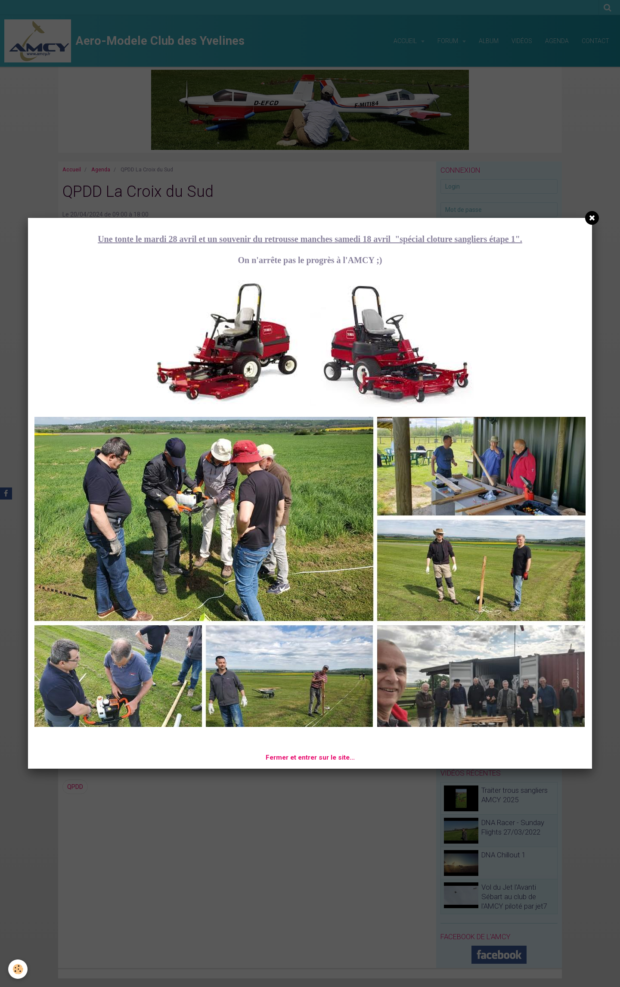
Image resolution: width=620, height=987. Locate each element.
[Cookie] (18, 969)
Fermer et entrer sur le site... (310, 757)
